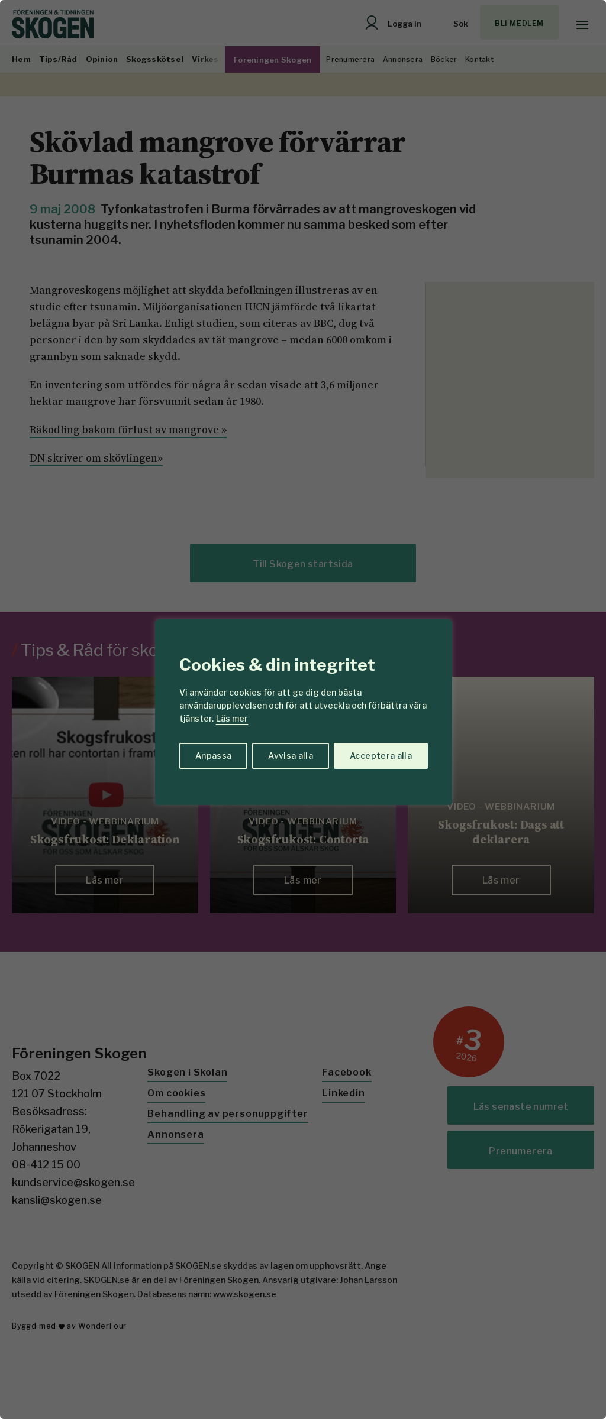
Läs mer (232, 718)
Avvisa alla (290, 756)
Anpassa (213, 756)
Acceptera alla (381, 756)
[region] (303, 709)
